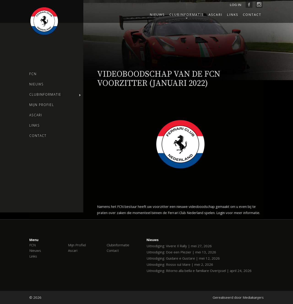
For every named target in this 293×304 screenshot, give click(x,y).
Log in (235, 4)
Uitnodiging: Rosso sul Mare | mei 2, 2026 (179, 264)
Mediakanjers (253, 297)
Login (220, 212)
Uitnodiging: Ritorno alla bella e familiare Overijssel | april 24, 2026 (199, 270)
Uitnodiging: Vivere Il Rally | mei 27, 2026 (179, 246)
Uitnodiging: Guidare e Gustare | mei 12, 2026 (183, 258)
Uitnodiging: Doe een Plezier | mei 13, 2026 (181, 252)
